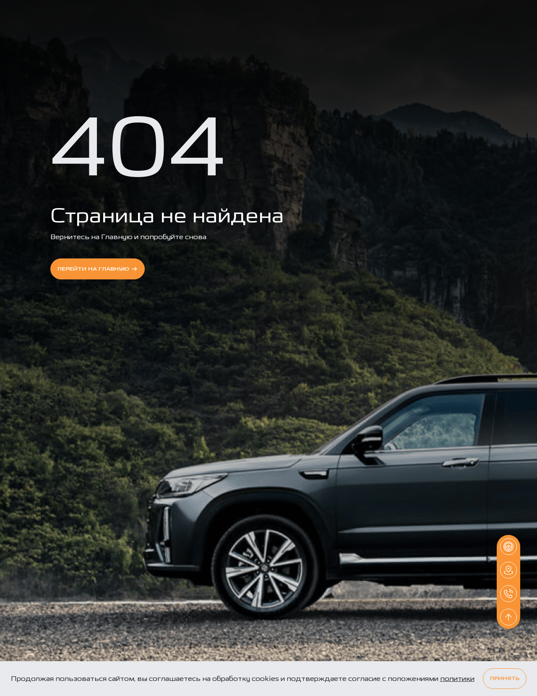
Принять (504, 678)
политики (457, 679)
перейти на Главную (97, 269)
